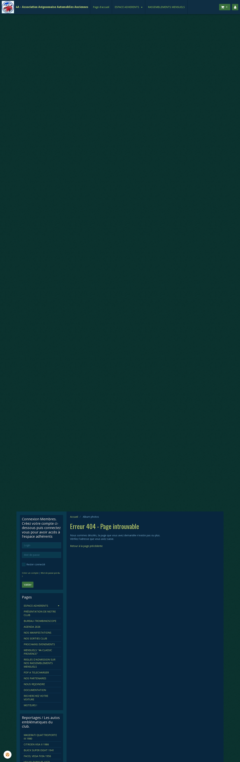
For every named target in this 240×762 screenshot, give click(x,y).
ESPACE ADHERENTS (127, 7)
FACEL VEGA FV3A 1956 (37, 756)
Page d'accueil (101, 7)
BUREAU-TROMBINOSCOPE (40, 621)
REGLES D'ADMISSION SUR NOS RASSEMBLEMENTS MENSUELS (39, 663)
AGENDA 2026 (32, 626)
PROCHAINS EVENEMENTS (39, 644)
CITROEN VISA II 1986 (36, 744)
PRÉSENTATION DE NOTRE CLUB (40, 613)
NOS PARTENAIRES (35, 678)
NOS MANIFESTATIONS (37, 632)
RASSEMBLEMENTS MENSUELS (166, 7)
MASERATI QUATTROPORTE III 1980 (40, 736)
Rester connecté (33, 564)
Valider (28, 584)
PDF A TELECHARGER (36, 672)
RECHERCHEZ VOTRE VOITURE (36, 697)
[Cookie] (8, 755)
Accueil (74, 516)
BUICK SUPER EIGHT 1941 (39, 750)
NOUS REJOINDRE (34, 684)
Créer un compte (30, 573)
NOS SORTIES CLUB (35, 638)
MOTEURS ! (30, 705)
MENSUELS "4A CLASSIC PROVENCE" (38, 651)
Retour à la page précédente (86, 546)
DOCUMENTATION (35, 690)
